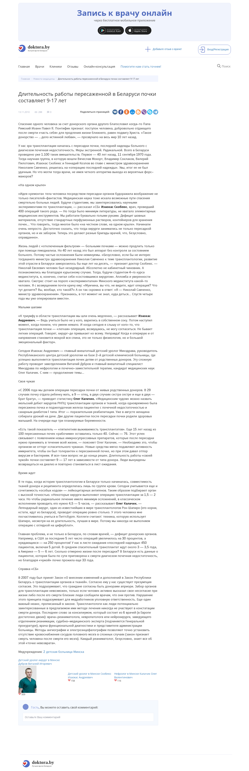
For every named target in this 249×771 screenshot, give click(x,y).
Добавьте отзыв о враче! (163, 49)
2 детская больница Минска (63, 652)
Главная (24, 67)
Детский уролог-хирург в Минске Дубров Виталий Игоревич (39, 661)
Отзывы (72, 67)
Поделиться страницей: (95, 112)
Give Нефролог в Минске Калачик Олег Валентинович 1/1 (115, 680)
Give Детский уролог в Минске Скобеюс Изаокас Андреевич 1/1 (69, 680)
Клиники (56, 67)
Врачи (39, 67)
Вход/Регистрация (214, 49)
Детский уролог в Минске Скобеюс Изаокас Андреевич (89, 675)
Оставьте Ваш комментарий (88, 717)
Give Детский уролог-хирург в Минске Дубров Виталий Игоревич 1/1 (19, 694)
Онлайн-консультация (99, 67)
